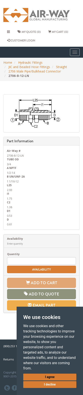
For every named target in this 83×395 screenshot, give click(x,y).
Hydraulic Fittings (30, 62)
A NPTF (11, 168)
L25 (9, 185)
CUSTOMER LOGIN (21, 40)
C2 (8, 202)
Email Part (42, 305)
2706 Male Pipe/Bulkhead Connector (34, 71)
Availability (15, 238)
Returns (8, 359)
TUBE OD (13, 159)
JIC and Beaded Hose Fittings (29, 67)
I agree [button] (49, 377)
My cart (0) (58, 32)
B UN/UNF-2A (16, 176)
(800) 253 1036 (12, 346)
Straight (61, 67)
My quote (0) (29, 32)
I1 (8, 193)
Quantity (13, 254)
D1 (8, 211)
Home (7, 62)
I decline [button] (50, 384)
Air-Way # (14, 150)
